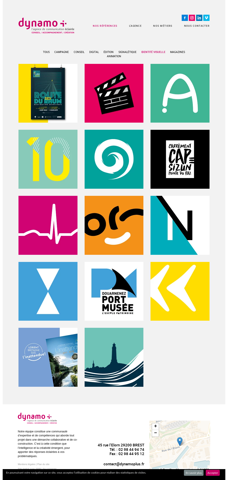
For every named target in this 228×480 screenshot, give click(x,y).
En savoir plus (194, 472)
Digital (94, 52)
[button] (180, 441)
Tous (46, 52)
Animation (114, 56)
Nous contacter (197, 25)
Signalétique (127, 52)
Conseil (79, 52)
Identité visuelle (153, 52)
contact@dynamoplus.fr (124, 463)
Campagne (61, 52)
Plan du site (43, 464)
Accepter (213, 472)
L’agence (135, 25)
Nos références (105, 25)
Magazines (177, 52)
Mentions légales (26, 464)
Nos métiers (162, 25)
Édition (109, 52)
